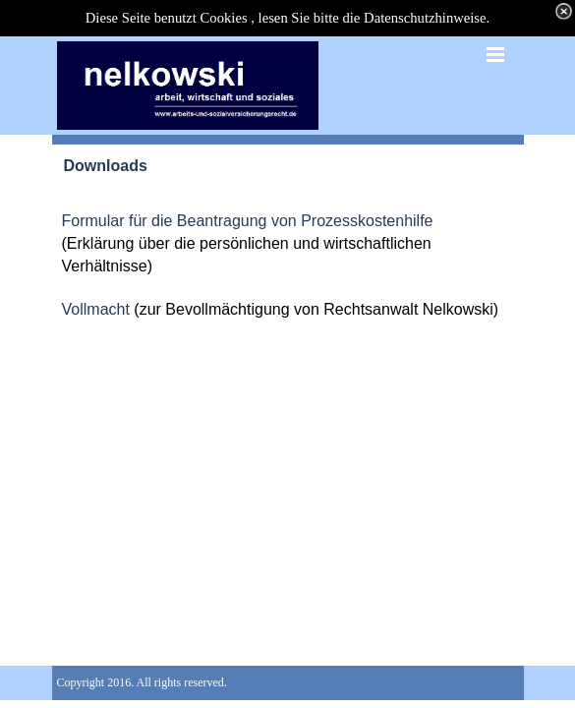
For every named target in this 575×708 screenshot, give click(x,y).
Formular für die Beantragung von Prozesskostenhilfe (247, 220)
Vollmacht (98, 309)
